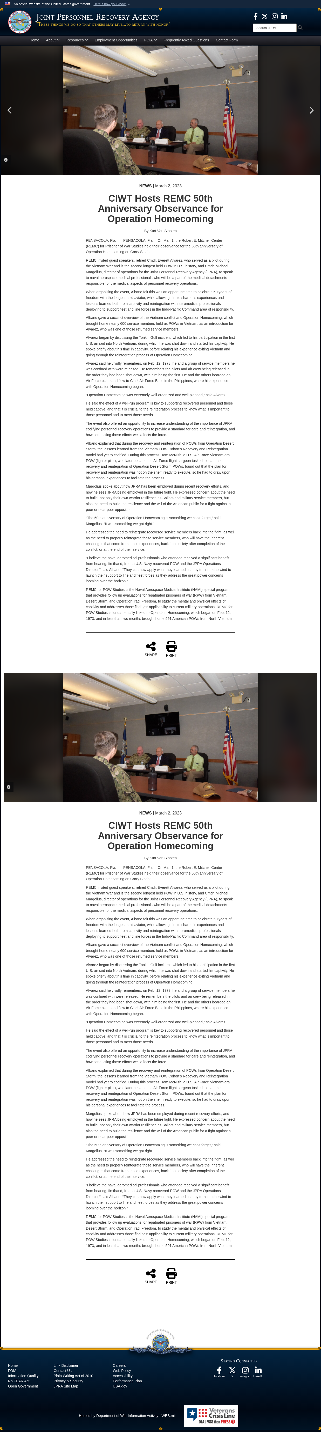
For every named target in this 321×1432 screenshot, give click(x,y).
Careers (119, 1368)
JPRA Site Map (66, 1388)
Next (311, 112)
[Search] (275, 28)
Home (34, 42)
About (53, 42)
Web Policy (122, 1373)
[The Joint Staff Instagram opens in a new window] (275, 16)
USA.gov (120, 1388)
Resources (77, 42)
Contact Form (227, 42)
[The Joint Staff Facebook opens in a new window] (256, 16)
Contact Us (63, 1373)
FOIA (150, 42)
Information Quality (23, 1378)
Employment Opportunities (116, 42)
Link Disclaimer (66, 1368)
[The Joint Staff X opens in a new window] (264, 16)
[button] (112, 4)
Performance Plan (127, 1383)
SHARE (151, 651)
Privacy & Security (68, 1383)
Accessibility (123, 1378)
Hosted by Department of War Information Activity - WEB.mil (127, 1418)
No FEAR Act (18, 1383)
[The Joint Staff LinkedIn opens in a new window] (284, 16)
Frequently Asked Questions (186, 42)
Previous (10, 112)
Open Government (23, 1388)
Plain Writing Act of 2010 (73, 1378)
